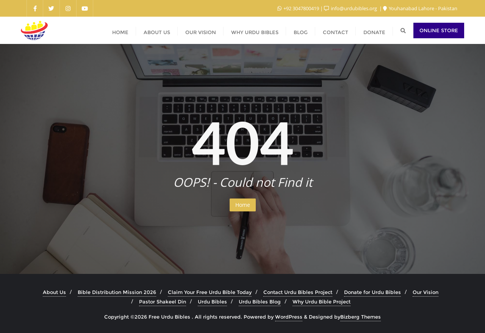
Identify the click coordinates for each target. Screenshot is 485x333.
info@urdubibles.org (351, 8)
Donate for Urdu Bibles (372, 292)
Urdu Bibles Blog (260, 302)
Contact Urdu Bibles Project (297, 292)
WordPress (288, 317)
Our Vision (425, 292)
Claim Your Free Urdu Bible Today (210, 292)
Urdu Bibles (212, 302)
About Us (54, 292)
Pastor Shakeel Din (162, 302)
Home (242, 204)
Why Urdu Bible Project (321, 302)
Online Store (438, 30)
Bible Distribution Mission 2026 (117, 292)
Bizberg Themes (360, 317)
